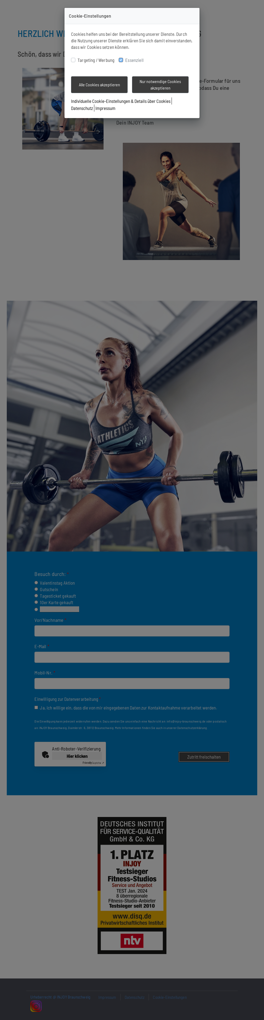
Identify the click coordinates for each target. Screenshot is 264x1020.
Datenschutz (82, 108)
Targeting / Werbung (96, 60)
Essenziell (134, 60)
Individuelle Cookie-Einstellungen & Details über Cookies (120, 101)
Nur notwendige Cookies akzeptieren (160, 84)
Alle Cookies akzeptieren (99, 84)
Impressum (105, 108)
